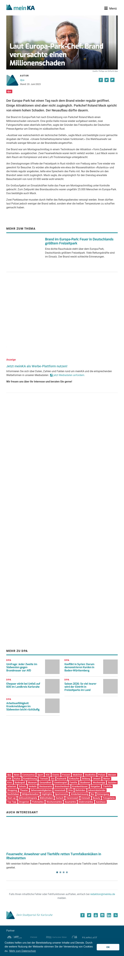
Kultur (17, 778)
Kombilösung (30, 778)
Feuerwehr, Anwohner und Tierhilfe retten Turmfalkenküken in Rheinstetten (53, 856)
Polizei (101, 774)
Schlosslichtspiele (27, 798)
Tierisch (44, 778)
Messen (112, 774)
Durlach (60, 798)
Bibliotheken (46, 798)
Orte (70, 790)
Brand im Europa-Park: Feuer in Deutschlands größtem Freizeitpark (79, 241)
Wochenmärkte (54, 802)
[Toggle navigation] (110, 8)
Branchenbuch (62, 786)
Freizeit (66, 774)
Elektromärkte (86, 802)
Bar (92, 794)
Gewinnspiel (60, 782)
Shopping (12, 790)
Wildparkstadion (30, 794)
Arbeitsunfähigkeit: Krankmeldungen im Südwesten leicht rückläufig (22, 706)
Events (55, 774)
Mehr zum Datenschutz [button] (22, 951)
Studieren (85, 782)
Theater (24, 790)
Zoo (53, 778)
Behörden (80, 790)
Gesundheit (46, 782)
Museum (32, 782)
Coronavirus (28, 774)
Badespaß (20, 782)
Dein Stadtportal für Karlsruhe (29, 915)
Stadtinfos (90, 774)
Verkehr (33, 786)
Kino (9, 782)
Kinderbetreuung (79, 794)
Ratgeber (95, 786)
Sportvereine (61, 794)
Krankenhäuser (80, 786)
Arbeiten (11, 786)
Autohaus (101, 802)
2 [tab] (60, 872)
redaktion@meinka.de (102, 894)
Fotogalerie (109, 798)
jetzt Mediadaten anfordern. (69, 375)
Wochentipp (99, 782)
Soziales (112, 782)
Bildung (86, 778)
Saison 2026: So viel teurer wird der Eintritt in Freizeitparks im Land (80, 687)
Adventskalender (97, 790)
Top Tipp (11, 802)
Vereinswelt (72, 798)
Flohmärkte (38, 802)
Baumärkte (70, 802)
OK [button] (108, 947)
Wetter (106, 778)
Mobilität (77, 774)
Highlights (46, 794)
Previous (11, 834)
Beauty (96, 798)
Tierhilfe (107, 786)
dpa (22, 80)
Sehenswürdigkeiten (41, 790)
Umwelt (97, 778)
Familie (73, 782)
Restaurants (45, 786)
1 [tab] (57, 872)
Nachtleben (13, 794)
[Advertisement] (62, 307)
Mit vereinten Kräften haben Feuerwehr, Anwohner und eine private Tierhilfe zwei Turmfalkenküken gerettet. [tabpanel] (62, 844)
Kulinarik (61, 778)
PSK (9, 778)
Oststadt (85, 798)
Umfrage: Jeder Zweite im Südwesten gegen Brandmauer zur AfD (21, 667)
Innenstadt (60, 790)
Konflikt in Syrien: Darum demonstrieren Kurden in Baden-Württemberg (79, 667)
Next (113, 834)
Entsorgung (103, 794)
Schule (22, 786)
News (17, 774)
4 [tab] (67, 872)
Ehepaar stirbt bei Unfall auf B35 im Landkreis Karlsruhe (23, 685)
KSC (48, 774)
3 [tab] (63, 872)
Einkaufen (74, 778)
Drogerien (24, 802)
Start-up (11, 798)
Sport (40, 774)
